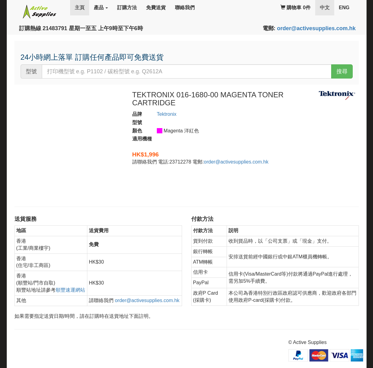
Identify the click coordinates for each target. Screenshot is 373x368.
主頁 (80, 7)
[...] (186, 71)
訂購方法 (127, 7)
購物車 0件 (295, 7)
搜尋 (341, 71)
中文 (327, 7)
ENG (344, 7)
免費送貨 (156, 7)
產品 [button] (101, 7)
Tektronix (167, 114)
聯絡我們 (185, 7)
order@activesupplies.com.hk (316, 28)
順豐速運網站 (70, 290)
